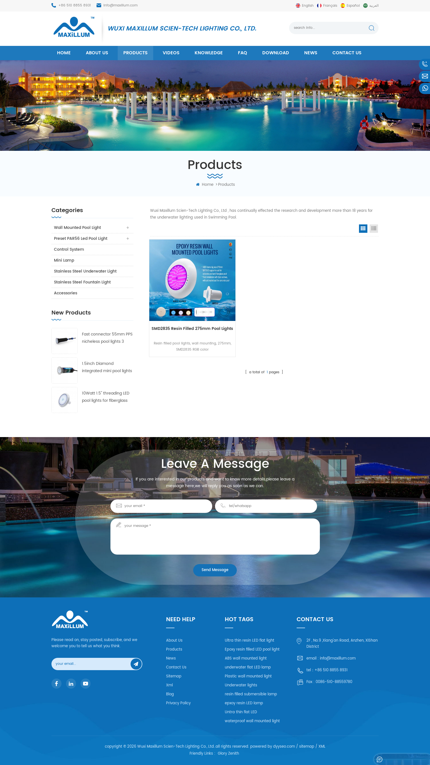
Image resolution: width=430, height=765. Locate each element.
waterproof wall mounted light (252, 721)
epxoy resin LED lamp (244, 703)
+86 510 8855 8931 (74, 5)
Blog (170, 694)
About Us (174, 641)
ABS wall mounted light (246, 658)
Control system (69, 249)
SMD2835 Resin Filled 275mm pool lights (185, 319)
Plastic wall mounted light (248, 676)
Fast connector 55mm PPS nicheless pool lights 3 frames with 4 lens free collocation (107, 338)
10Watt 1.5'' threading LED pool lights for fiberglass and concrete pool (105, 397)
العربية (374, 5)
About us (97, 53)
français (330, 5)
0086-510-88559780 (334, 682)
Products (174, 650)
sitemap (306, 747)
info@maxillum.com (120, 5)
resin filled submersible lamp (251, 694)
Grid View (363, 228)
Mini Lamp (64, 260)
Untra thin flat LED (241, 712)
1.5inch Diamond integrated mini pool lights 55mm (107, 367)
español (353, 5)
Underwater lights (241, 685)
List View (374, 228)
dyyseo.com (284, 747)
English (308, 5)
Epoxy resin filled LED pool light (252, 650)
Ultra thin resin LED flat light (249, 641)
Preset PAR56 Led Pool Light (81, 238)
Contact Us (176, 667)
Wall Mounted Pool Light (77, 227)
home (64, 53)
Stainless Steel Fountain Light (82, 282)
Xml (169, 685)
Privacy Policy (178, 703)
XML (321, 747)
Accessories (65, 293)
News (310, 53)
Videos (171, 53)
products (135, 53)
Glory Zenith (228, 754)
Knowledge (209, 53)
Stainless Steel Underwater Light (85, 271)
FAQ (242, 53)
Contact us (347, 53)
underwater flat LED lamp (248, 667)
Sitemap (173, 676)
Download (275, 53)
